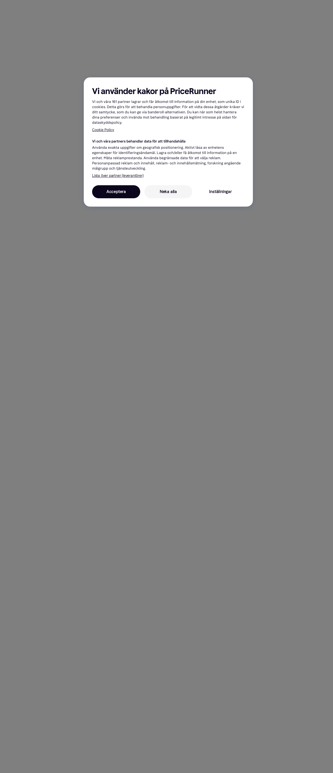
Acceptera (116, 191)
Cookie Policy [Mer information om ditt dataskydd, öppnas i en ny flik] (103, 130)
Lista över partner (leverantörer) (117, 176)
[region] (168, 142)
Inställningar (220, 191)
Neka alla (168, 191)
